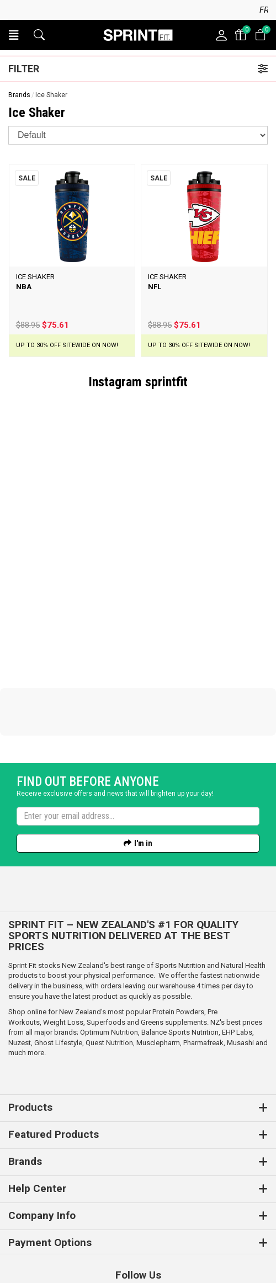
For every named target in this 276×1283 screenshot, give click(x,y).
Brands (19, 95)
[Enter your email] (138, 741)
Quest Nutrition (109, 967)
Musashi (241, 967)
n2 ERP (224, 1261)
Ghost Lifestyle (58, 967)
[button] (14, 35)
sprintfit (166, 382)
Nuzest (19, 967)
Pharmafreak (203, 967)
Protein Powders (178, 937)
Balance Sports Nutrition (180, 957)
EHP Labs (237, 957)
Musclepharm (158, 967)
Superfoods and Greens (125, 947)
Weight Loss (63, 947)
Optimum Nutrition (109, 957)
